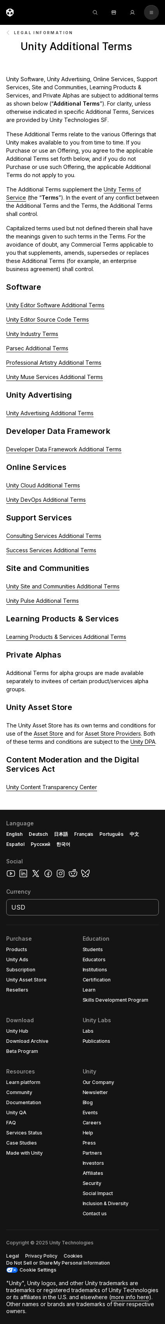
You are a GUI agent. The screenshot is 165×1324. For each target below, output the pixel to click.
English (14, 834)
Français (84, 834)
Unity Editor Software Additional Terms (55, 305)
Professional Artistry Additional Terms (53, 362)
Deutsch (38, 834)
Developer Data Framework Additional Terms (64, 449)
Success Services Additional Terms (51, 550)
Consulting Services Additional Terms (53, 535)
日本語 (61, 834)
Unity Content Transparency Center (51, 787)
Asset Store (48, 733)
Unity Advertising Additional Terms (50, 413)
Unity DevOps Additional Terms (46, 499)
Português (111, 834)
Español (15, 844)
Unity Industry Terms (32, 334)
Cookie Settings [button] (37, 1270)
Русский (40, 844)
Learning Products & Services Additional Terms (66, 636)
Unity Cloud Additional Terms (43, 485)
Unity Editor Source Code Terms (47, 319)
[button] (82, 44)
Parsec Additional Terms (37, 348)
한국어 (63, 844)
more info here (130, 1297)
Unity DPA (142, 741)
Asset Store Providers (113, 733)
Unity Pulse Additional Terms (42, 600)
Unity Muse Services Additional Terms (54, 377)
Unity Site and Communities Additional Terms (63, 586)
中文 (134, 834)
